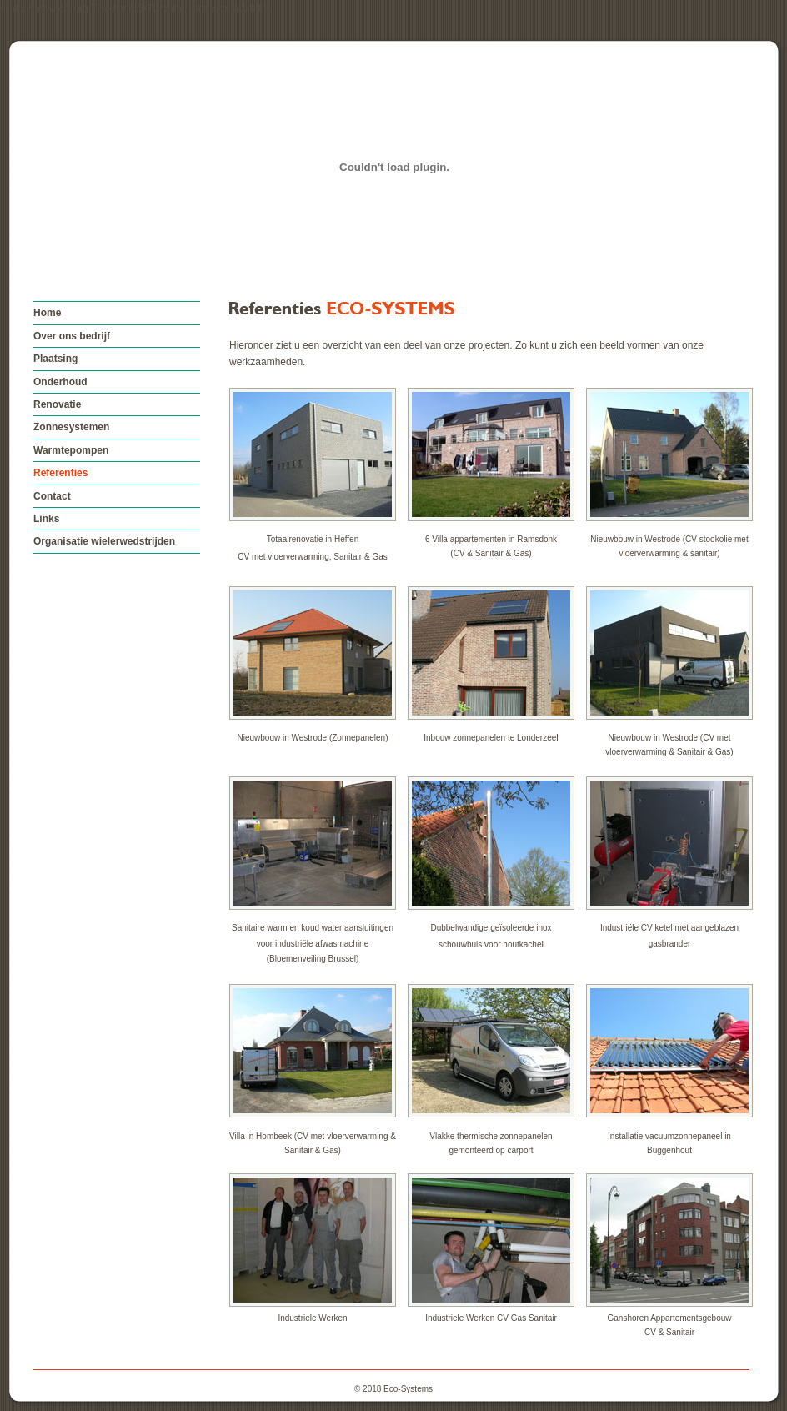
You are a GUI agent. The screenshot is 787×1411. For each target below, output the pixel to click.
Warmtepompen (70, 450)
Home (47, 313)
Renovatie (57, 404)
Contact (52, 496)
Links (46, 519)
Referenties (60, 473)
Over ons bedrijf (71, 336)
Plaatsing (55, 358)
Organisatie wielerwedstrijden (104, 541)
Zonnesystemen (71, 427)
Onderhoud (60, 382)
